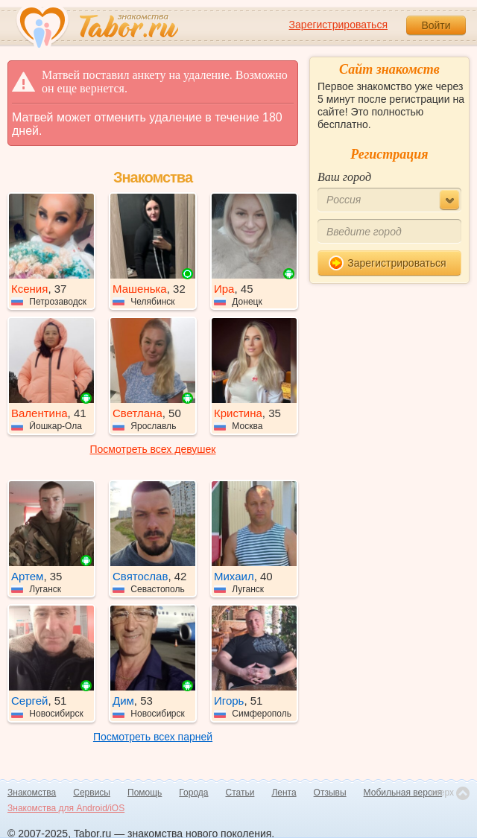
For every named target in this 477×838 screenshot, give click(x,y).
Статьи (240, 792)
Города (193, 792)
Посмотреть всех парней (152, 737)
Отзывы (330, 792)
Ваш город (344, 177)
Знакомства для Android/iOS (65, 808)
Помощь (144, 792)
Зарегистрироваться (338, 25)
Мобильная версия (403, 792)
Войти (435, 25)
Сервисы (91, 792)
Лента (283, 792)
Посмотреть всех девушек (153, 449)
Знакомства (31, 792)
